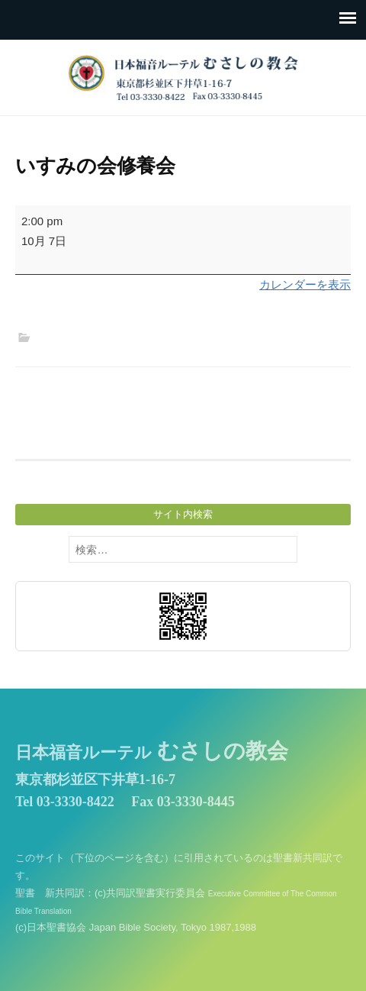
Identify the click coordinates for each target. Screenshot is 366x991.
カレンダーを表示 (305, 284)
